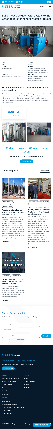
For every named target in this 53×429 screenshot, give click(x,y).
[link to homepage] (11, 7)
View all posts (44, 170)
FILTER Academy (29, 381)
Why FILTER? (28, 378)
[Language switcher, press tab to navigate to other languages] (43, 6)
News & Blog (6, 401)
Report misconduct (8, 413)
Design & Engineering (9, 381)
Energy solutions (7, 385)
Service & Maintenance (9, 404)
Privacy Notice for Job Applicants (13, 407)
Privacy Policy (20, 339)
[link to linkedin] (50, 2)
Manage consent (30, 424)
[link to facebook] (48, 2)
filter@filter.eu (22, 2)
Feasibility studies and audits (11, 378)
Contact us (26, 161)
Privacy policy (6, 410)
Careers (26, 385)
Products (5, 391)
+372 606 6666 (9, 2)
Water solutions (7, 388)
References (5, 394)
